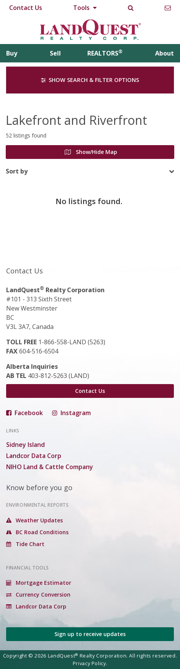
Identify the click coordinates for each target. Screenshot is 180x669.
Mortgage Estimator (38, 582)
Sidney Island (25, 444)
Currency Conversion (38, 594)
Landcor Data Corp (33, 455)
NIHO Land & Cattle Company (49, 467)
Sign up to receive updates (90, 634)
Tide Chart (25, 544)
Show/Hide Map (91, 151)
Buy (11, 53)
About (164, 53)
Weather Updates (34, 520)
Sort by (17, 171)
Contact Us (25, 7)
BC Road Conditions (37, 532)
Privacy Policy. (90, 663)
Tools (85, 7)
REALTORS (105, 53)
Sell (55, 53)
